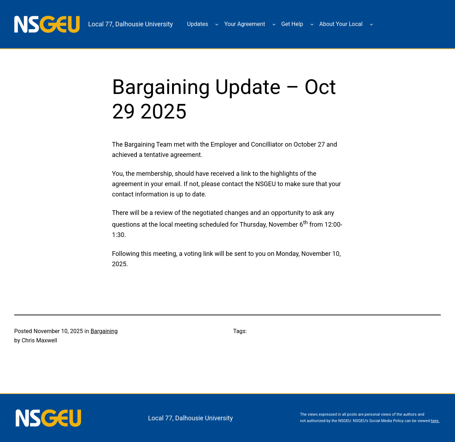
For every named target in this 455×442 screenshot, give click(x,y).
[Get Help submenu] (312, 24)
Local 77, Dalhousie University (130, 24)
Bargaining (104, 331)
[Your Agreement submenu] (274, 24)
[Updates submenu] (217, 24)
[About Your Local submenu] (371, 24)
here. (435, 421)
